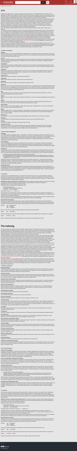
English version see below (6, 5)
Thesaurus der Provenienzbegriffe (29, 40)
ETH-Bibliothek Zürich (4, 448)
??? (8, 2)
